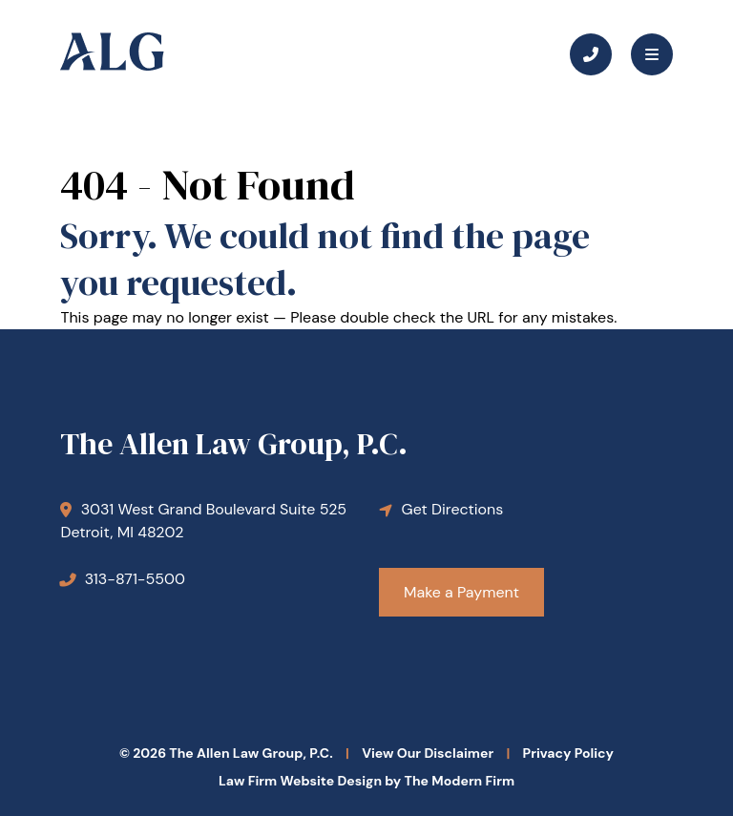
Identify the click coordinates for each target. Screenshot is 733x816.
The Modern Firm (459, 780)
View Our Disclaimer (427, 753)
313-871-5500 (135, 579)
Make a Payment (461, 592)
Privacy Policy (568, 753)
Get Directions (453, 509)
